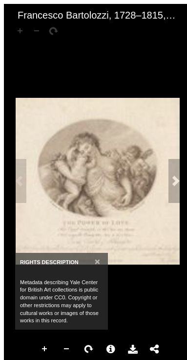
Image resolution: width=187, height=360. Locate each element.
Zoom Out (67, 349)
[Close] (97, 261)
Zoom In (45, 349)
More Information (111, 349)
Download (132, 349)
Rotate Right (89, 349)
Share (154, 349)
